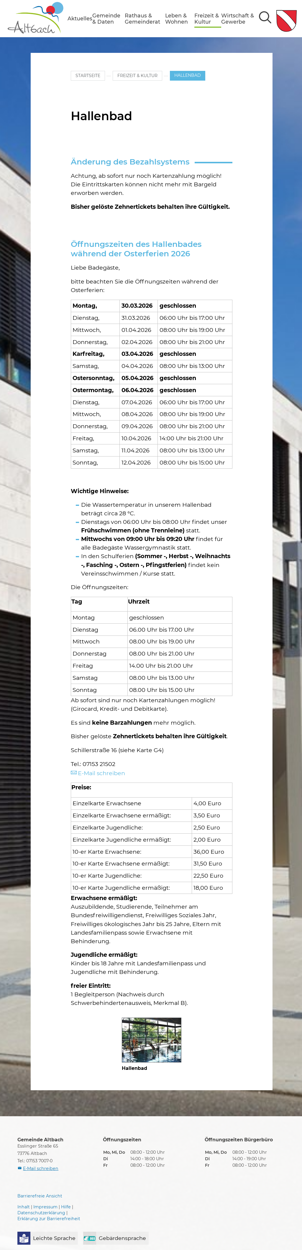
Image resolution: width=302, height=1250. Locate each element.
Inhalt (23, 1207)
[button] (80, 18)
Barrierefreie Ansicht (39, 1196)
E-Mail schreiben (101, 773)
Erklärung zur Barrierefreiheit (48, 1218)
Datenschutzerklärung (41, 1212)
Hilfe (66, 1207)
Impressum (45, 1207)
